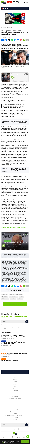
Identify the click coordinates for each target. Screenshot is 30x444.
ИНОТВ (15, 384)
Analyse (15, 379)
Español (16, 436)
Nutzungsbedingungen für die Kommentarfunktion (15, 415)
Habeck (21, 296)
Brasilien (12, 294)
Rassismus (20, 298)
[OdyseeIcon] (18, 429)
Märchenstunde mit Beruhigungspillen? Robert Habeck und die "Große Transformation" (19, 121)
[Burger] (27, 2)
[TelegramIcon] (12, 429)
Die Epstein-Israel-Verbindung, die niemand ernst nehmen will (14, 354)
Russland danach (15, 396)
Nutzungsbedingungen (15, 411)
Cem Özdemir (19, 294)
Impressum (15, 407)
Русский (7, 436)
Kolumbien (13, 298)
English (3, 436)
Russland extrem (15, 400)
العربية (12, 436)
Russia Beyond (15, 390)
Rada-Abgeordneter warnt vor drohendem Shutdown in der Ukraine (14, 348)
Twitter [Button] (15, 372)
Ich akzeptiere (11, 324)
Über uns (15, 413)
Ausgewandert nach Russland (15, 398)
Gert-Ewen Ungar (13, 296)
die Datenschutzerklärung (14, 324)
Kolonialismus (5, 298)
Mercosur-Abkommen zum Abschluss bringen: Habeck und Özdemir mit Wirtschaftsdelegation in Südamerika (14, 227)
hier (3, 442)
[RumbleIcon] (16, 429)
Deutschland (4, 296)
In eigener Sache (15, 417)
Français (22, 436)
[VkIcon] (14, 429)
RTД (15, 386)
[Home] (3, 2)
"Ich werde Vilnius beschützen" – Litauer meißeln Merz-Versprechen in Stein (13, 359)
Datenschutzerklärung (15, 409)
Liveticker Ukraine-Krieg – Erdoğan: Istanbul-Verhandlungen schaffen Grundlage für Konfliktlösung (14, 336)
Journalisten (15, 419)
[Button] (26, 321)
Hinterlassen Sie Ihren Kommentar (15, 304)
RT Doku (15, 402)
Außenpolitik (4, 294)
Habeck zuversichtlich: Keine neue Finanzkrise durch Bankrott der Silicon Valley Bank (19, 169)
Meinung (15, 381)
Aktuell (15, 377)
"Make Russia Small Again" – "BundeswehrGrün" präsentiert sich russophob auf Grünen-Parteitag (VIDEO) (13, 342)
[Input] (15, 321)
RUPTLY (15, 388)
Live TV (9, 2)
